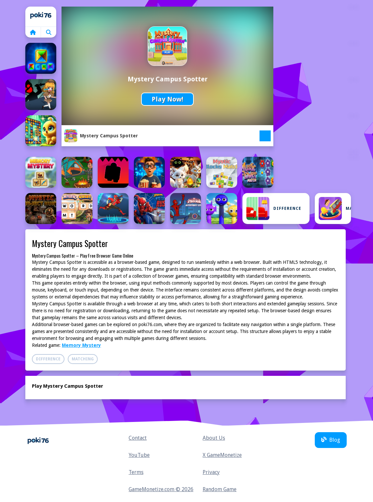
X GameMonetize (222, 455)
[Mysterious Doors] (113, 172)
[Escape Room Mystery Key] (40, 94)
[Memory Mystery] (40, 172)
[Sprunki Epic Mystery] (221, 208)
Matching (335, 208)
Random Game (219, 489)
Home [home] (40, 16)
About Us (214, 438)
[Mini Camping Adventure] (77, 172)
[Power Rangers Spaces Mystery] (113, 208)
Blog (330, 440)
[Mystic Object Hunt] (40, 208)
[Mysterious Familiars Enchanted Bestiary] (185, 172)
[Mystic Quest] (77, 208)
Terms (136, 472)
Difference (273, 208)
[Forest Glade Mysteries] (40, 130)
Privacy (211, 472)
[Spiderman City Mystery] (185, 208)
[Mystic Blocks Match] (221, 172)
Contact (138, 438)
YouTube (139, 455)
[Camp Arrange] (40, 58)
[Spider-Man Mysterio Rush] (149, 208)
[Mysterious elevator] (149, 172)
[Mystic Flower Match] (257, 172)
